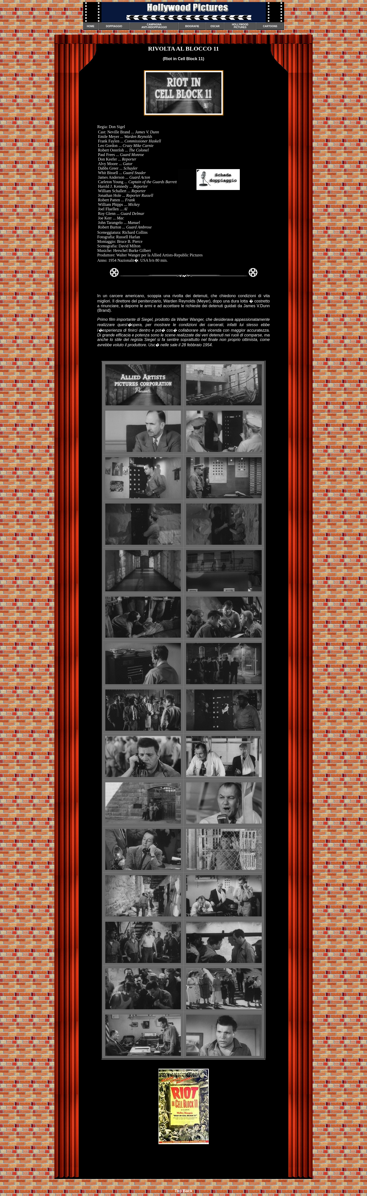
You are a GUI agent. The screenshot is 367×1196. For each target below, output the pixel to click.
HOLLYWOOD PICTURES (240, 26)
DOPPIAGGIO (114, 26)
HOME (90, 26)
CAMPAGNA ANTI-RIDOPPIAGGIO (154, 26)
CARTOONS (270, 26)
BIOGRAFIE (192, 26)
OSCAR (215, 26)
